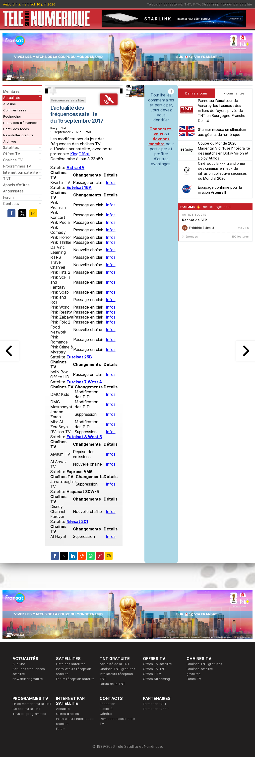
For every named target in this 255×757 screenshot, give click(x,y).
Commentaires (14, 110)
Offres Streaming (156, 679)
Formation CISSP (156, 709)
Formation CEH (154, 704)
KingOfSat (80, 153)
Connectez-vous (161, 131)
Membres (11, 91)
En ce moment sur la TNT (32, 704)
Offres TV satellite (157, 664)
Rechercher (12, 116)
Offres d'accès (67, 714)
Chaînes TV (13, 160)
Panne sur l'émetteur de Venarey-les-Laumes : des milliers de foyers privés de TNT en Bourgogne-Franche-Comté (222, 110)
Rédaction (107, 704)
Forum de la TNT (112, 684)
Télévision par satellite (164, 4)
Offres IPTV (152, 674)
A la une (9, 104)
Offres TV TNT (154, 669)
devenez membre (159, 141)
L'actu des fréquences (20, 123)
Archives (10, 141)
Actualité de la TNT (115, 664)
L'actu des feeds (16, 129)
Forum (8, 197)
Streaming (210, 4)
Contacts (11, 203)
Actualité (63, 709)
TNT (187, 4)
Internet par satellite (236, 4)
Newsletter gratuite (18, 135)
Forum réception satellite (75, 679)
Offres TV (11, 153)
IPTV (196, 4)
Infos (111, 182)
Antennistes (13, 191)
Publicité (106, 709)
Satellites (11, 147)
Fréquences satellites (68, 100)
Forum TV (194, 679)
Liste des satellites (70, 664)
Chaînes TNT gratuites (117, 669)
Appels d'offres (16, 184)
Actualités (11, 97)
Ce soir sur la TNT (26, 709)
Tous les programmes (29, 714)
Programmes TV (17, 166)
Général (106, 714)
